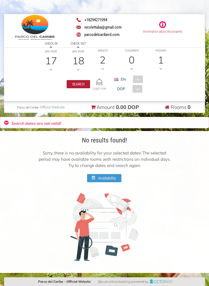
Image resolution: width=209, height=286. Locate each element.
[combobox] (130, 79)
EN (123, 79)
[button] (78, 84)
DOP (121, 88)
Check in (51, 43)
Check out (78, 43)
